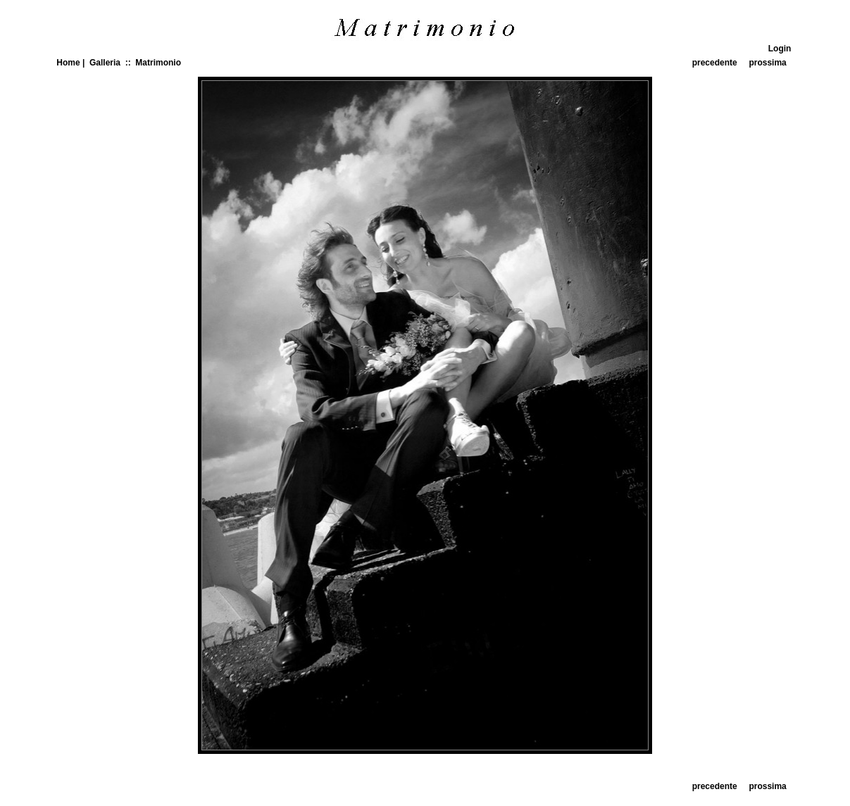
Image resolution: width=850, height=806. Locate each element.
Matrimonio (158, 63)
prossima (767, 63)
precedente (714, 63)
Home (68, 63)
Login (780, 48)
